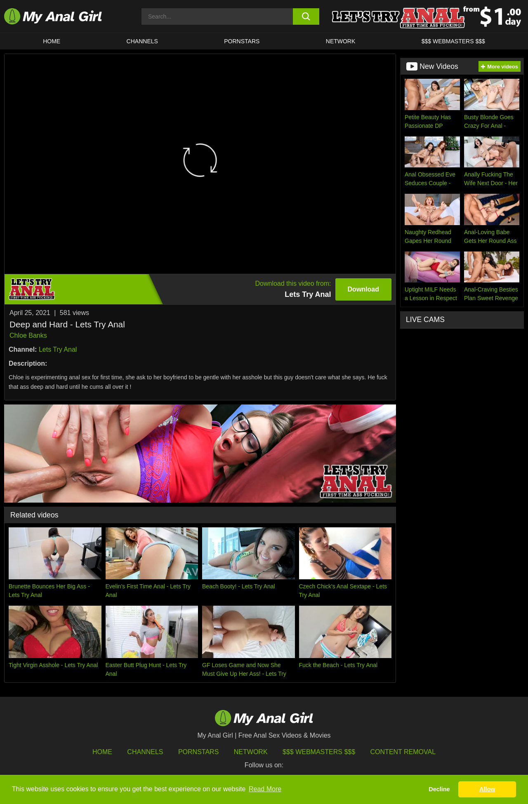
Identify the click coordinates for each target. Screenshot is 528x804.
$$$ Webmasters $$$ (319, 751)
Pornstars (241, 41)
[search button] (306, 16)
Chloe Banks (28, 335)
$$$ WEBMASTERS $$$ (453, 41)
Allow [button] (487, 789)
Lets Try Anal (58, 349)
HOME (51, 41)
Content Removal (403, 751)
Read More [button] (265, 788)
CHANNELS (142, 41)
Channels (145, 751)
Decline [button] (439, 789)
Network (341, 41)
